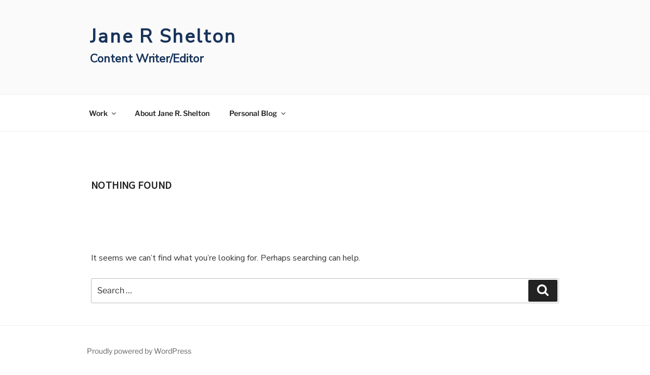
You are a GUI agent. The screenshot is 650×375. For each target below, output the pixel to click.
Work (103, 113)
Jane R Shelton (163, 36)
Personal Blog (258, 113)
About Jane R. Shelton (172, 113)
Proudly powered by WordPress (139, 350)
